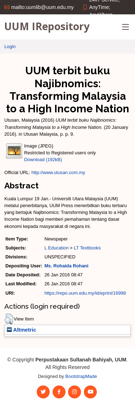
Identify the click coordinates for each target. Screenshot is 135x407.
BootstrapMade (81, 376)
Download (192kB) (43, 159)
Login (9, 46)
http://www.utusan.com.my (58, 172)
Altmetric (21, 330)
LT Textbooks (87, 248)
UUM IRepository (47, 26)
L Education (56, 248)
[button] (9, 319)
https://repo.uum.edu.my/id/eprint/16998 (85, 293)
